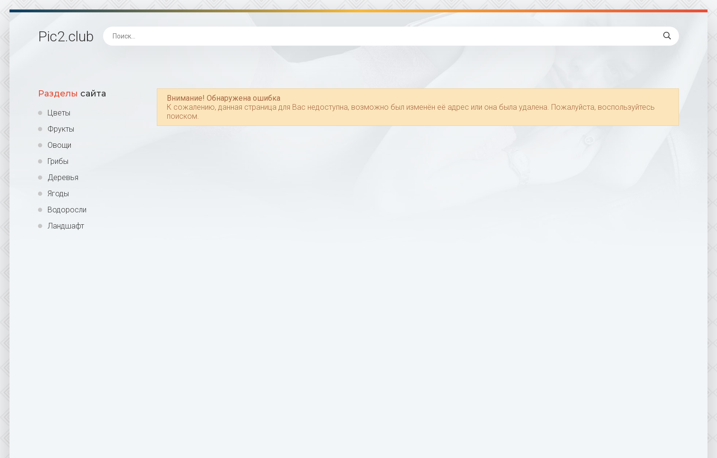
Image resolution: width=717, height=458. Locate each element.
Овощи (59, 145)
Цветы (59, 112)
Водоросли (67, 209)
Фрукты (61, 129)
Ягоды (58, 193)
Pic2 (66, 36)
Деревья (63, 177)
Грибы (58, 161)
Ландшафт (66, 225)
